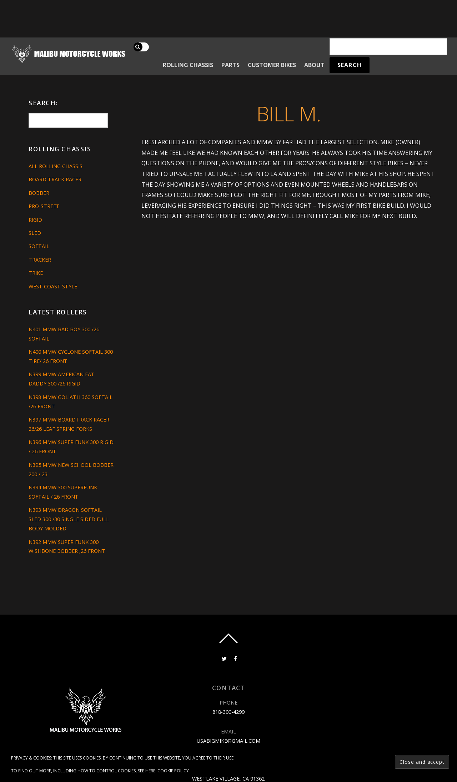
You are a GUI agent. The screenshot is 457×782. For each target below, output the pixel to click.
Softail (39, 246)
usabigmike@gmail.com (228, 740)
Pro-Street (44, 206)
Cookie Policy (173, 771)
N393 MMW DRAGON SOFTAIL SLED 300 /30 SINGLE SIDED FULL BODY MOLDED (69, 519)
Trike (36, 272)
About (314, 65)
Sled (35, 232)
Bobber (39, 193)
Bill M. (288, 113)
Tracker (40, 259)
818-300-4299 (228, 711)
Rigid (35, 219)
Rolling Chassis (188, 65)
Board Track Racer (55, 179)
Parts (230, 65)
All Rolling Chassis (55, 166)
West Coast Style (53, 286)
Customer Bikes (272, 65)
